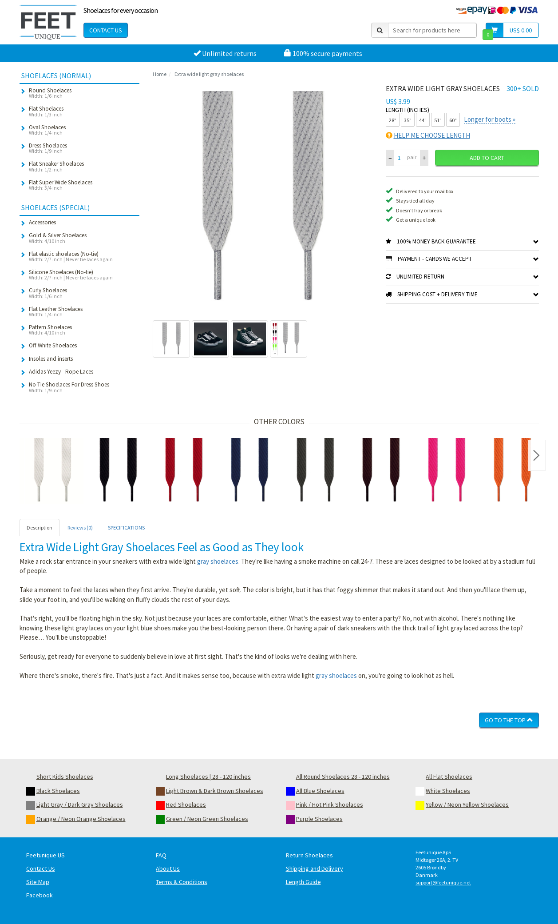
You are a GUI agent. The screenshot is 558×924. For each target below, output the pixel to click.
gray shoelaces (217, 561)
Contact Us (105, 30)
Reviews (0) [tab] (80, 527)
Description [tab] (39, 527)
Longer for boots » (489, 119)
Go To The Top (509, 720)
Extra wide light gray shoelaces (209, 74)
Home (159, 74)
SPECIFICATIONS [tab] (126, 527)
